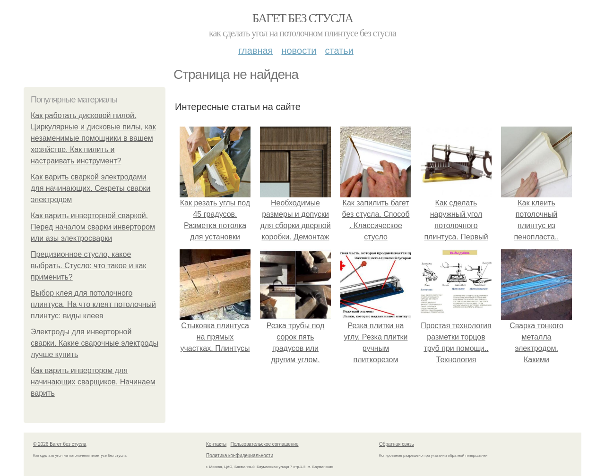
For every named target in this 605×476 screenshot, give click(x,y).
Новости (298, 50)
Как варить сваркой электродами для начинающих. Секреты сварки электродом (90, 188)
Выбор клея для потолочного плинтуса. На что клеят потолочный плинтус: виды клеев (93, 304)
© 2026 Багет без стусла (59, 444)
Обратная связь (396, 444)
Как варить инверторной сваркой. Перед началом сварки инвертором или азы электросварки (93, 227)
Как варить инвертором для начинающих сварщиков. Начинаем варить (93, 381)
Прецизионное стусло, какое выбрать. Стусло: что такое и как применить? (88, 265)
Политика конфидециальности (239, 455)
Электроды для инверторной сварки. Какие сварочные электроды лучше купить (94, 343)
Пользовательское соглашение (265, 444)
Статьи (339, 50)
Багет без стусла (302, 18)
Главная (255, 50)
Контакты (216, 444)
